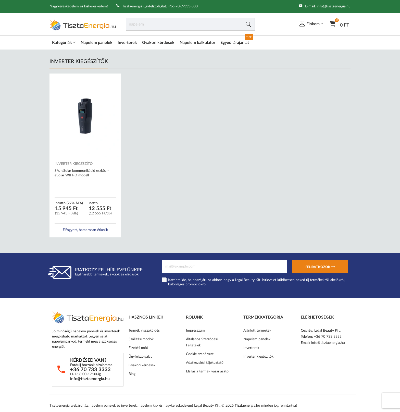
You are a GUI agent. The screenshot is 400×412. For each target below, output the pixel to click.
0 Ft (339, 23)
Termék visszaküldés (144, 330)
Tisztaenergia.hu (247, 405)
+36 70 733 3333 (90, 369)
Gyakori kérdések (158, 43)
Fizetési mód (138, 348)
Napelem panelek (96, 43)
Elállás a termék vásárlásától (207, 371)
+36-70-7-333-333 (183, 6)
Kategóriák (64, 43)
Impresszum (195, 330)
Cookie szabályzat (200, 354)
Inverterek (127, 43)
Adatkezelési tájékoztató (204, 363)
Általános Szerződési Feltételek (202, 342)
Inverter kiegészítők (258, 356)
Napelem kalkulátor (197, 43)
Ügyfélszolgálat (140, 356)
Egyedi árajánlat (234, 43)
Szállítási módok (141, 339)
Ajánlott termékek (257, 330)
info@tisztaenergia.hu (334, 6)
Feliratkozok (320, 267)
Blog (132, 374)
